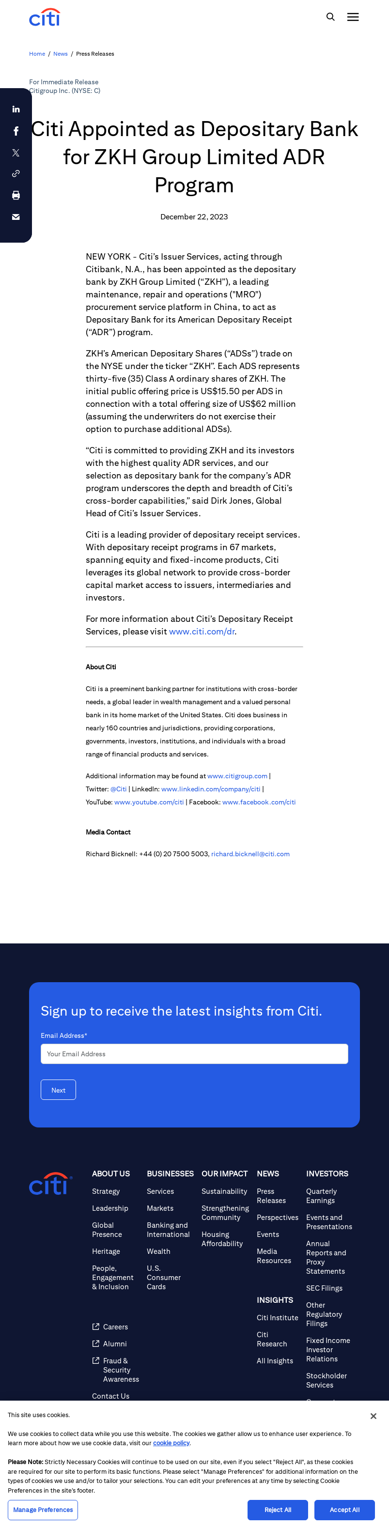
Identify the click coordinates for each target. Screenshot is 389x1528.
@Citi (118, 789)
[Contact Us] (115, 1396)
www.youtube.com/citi (149, 802)
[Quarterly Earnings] (329, 1196)
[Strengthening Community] (225, 1213)
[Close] (373, 1416)
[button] (16, 173)
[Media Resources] (277, 1256)
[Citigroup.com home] (51, 1184)
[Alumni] (115, 1343)
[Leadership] (115, 1208)
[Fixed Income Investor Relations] (329, 1349)
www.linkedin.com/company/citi (211, 789)
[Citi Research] (277, 1339)
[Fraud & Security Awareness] (115, 1370)
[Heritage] (115, 1251)
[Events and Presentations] (329, 1222)
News (60, 53)
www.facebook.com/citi (259, 802)
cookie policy (171, 1443)
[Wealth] (170, 1251)
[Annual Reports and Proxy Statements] (329, 1257)
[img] (330, 17)
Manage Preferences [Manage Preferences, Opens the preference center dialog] (43, 1509)
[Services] (170, 1191)
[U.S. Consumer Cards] (170, 1277)
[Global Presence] (115, 1229)
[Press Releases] (277, 1196)
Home (37, 53)
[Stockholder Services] (329, 1380)
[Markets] (170, 1208)
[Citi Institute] (277, 1317)
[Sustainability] (225, 1191)
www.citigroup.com (237, 776)
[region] (194, 1464)
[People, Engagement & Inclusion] (115, 1277)
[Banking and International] (170, 1229)
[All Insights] (277, 1360)
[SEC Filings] (329, 1288)
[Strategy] (115, 1191)
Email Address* (64, 1035)
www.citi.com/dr (201, 631)
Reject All (278, 1509)
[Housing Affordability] (225, 1239)
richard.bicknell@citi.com (250, 854)
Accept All (344, 1509)
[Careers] (115, 1326)
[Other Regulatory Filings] (329, 1314)
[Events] (277, 1234)
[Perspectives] (277, 1217)
